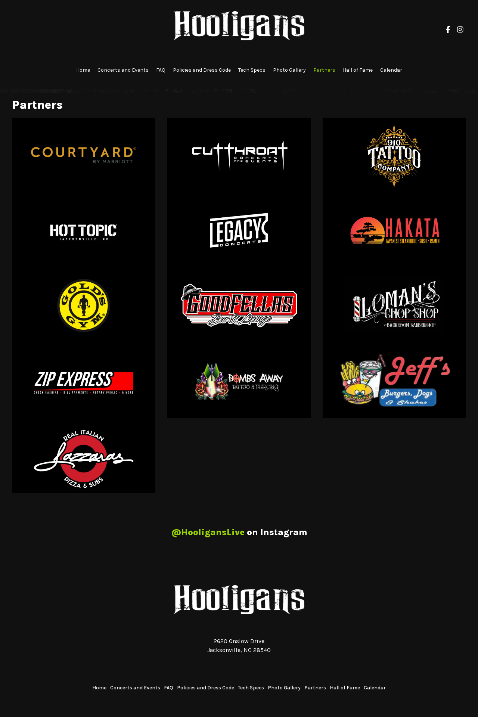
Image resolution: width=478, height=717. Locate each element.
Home (83, 70)
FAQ (160, 70)
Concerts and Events (123, 70)
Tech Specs (252, 70)
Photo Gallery (289, 70)
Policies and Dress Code (202, 70)
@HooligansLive (208, 532)
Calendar (391, 70)
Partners (324, 70)
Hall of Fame (358, 70)
